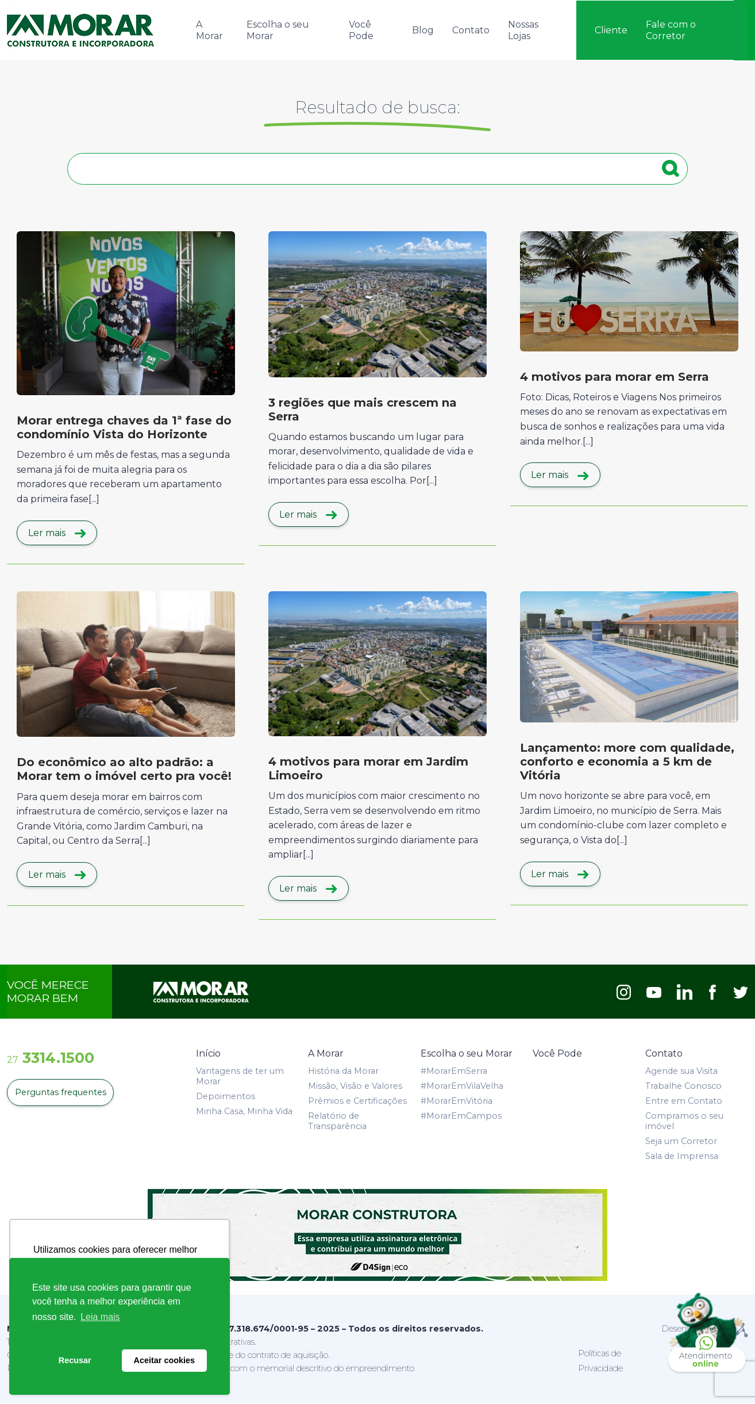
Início (208, 1054)
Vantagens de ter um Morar (240, 1076)
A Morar (209, 29)
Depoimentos (225, 1097)
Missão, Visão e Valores (355, 1086)
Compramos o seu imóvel (684, 1121)
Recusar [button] (75, 1360)
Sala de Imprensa (681, 1156)
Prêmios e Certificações (357, 1101)
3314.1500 (50, 1059)
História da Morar (343, 1071)
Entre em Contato (683, 1101)
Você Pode (361, 29)
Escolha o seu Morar (277, 29)
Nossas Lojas (523, 29)
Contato (471, 29)
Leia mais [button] (100, 1317)
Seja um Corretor (681, 1142)
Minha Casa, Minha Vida (244, 1112)
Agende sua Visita (681, 1071)
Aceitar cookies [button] (164, 1360)
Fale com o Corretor (671, 29)
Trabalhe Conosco (683, 1086)
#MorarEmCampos (461, 1116)
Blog (423, 29)
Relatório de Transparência (337, 1121)
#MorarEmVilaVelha (462, 1086)
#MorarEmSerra (454, 1071)
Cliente (611, 29)
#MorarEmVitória (456, 1101)
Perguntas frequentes (59, 1093)
